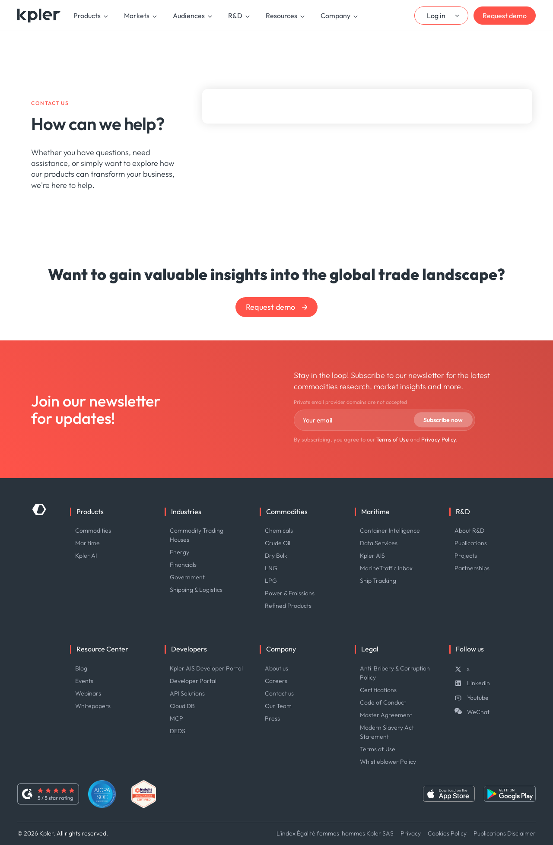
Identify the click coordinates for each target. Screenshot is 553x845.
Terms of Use (392, 439)
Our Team (278, 706)
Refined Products (288, 606)
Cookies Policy (447, 833)
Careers (276, 681)
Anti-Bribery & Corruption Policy (395, 672)
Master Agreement (386, 715)
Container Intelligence (390, 530)
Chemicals (279, 530)
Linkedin (478, 683)
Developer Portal (193, 681)
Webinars (88, 693)
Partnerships (471, 568)
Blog (81, 668)
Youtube (478, 698)
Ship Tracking (378, 581)
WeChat (478, 712)
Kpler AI (86, 555)
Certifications (378, 690)
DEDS (177, 731)
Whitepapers (93, 706)
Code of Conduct (383, 702)
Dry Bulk (276, 555)
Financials (183, 565)
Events (84, 681)
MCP (176, 718)
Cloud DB (182, 706)
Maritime (87, 543)
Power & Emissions (290, 593)
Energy (179, 552)
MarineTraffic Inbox (386, 568)
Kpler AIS (372, 555)
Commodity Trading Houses (196, 535)
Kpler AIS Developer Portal (206, 668)
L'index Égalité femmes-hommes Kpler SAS (335, 833)
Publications (470, 543)
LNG (271, 568)
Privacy (410, 833)
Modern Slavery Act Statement (387, 732)
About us (276, 668)
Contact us (279, 693)
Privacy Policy (438, 439)
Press (272, 718)
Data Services (378, 543)
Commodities (93, 530)
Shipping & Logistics (196, 590)
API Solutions (187, 693)
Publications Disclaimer (505, 833)
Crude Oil (277, 543)
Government (187, 577)
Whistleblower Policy (388, 762)
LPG (271, 581)
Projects (465, 555)
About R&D (469, 530)
